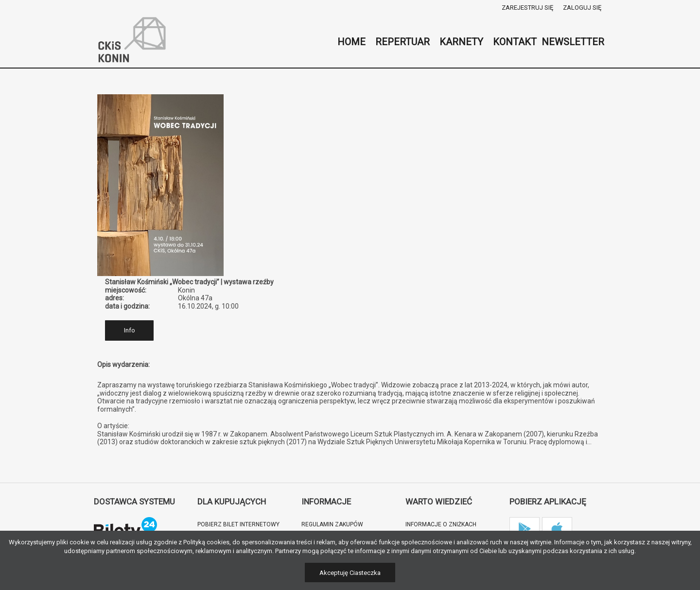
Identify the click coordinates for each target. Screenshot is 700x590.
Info (129, 330)
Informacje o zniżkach (440, 524)
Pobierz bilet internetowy (238, 524)
